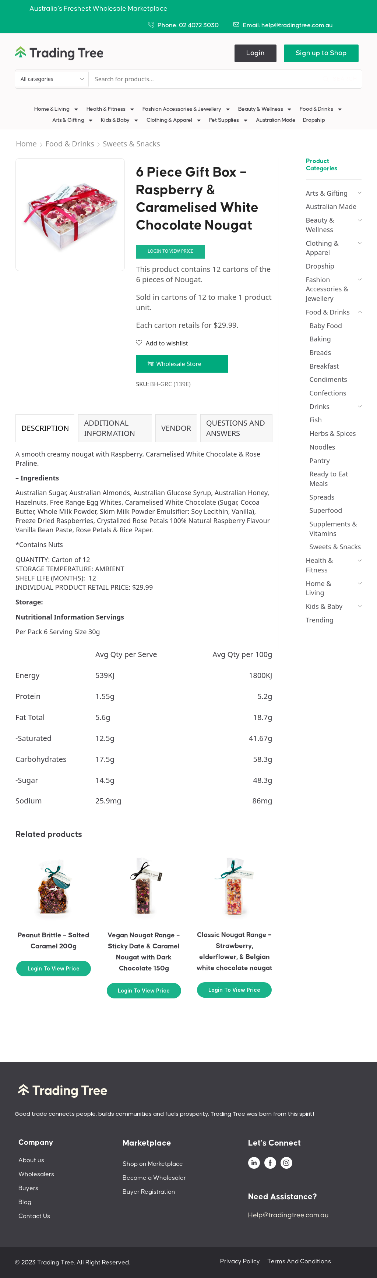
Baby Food (326, 325)
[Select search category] (52, 79)
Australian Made (276, 120)
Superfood (326, 510)
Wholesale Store (178, 364)
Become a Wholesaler (154, 1178)
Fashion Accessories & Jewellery (186, 109)
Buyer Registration (149, 1192)
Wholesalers (36, 1174)
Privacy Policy (240, 1261)
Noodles (322, 447)
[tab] (44, 428)
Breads (320, 352)
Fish (316, 419)
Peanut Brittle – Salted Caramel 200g (53, 941)
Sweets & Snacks (131, 144)
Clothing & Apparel (174, 120)
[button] (255, 53)
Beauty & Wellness (265, 109)
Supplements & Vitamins (333, 528)
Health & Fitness (111, 109)
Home (26, 144)
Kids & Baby (120, 120)
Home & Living (56, 109)
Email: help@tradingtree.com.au (288, 25)
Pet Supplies (229, 120)
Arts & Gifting (73, 120)
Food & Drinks (321, 109)
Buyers (28, 1188)
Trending (320, 619)
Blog (24, 1202)
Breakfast (324, 366)
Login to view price (170, 251)
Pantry (320, 460)
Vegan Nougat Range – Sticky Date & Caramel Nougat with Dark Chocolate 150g (144, 952)
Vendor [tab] (176, 428)
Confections (328, 392)
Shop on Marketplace (153, 1164)
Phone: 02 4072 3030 (188, 25)
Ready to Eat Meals (329, 478)
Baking (320, 338)
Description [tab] (45, 428)
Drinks (320, 406)
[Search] (340, 79)
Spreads (322, 497)
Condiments (328, 379)
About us (31, 1160)
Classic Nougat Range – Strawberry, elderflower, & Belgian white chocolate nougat (234, 951)
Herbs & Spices (333, 433)
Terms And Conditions (299, 1261)
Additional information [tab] (109, 428)
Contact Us (34, 1216)
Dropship (314, 120)
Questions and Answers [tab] (235, 428)
